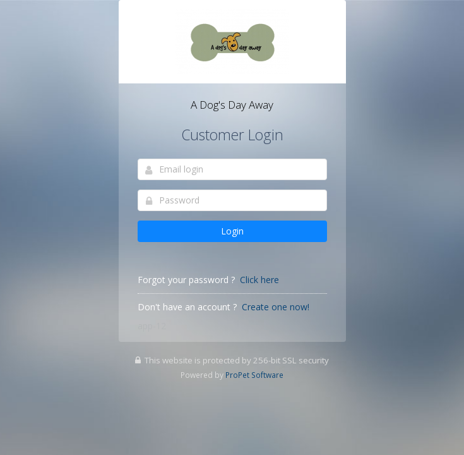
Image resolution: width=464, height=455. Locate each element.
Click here (259, 280)
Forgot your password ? (186, 280)
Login (232, 231)
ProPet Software (254, 375)
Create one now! (275, 307)
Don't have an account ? (187, 307)
